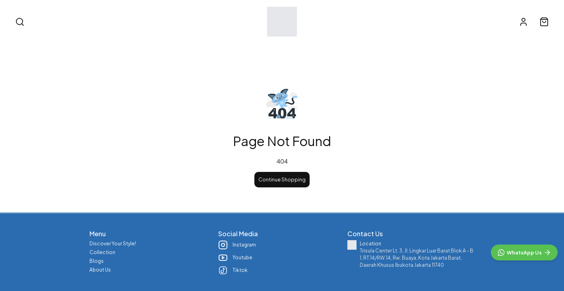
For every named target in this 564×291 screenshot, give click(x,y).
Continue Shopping (282, 179)
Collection (279, 46)
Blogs (321, 46)
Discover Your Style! (218, 46)
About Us (361, 46)
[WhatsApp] (524, 252)
